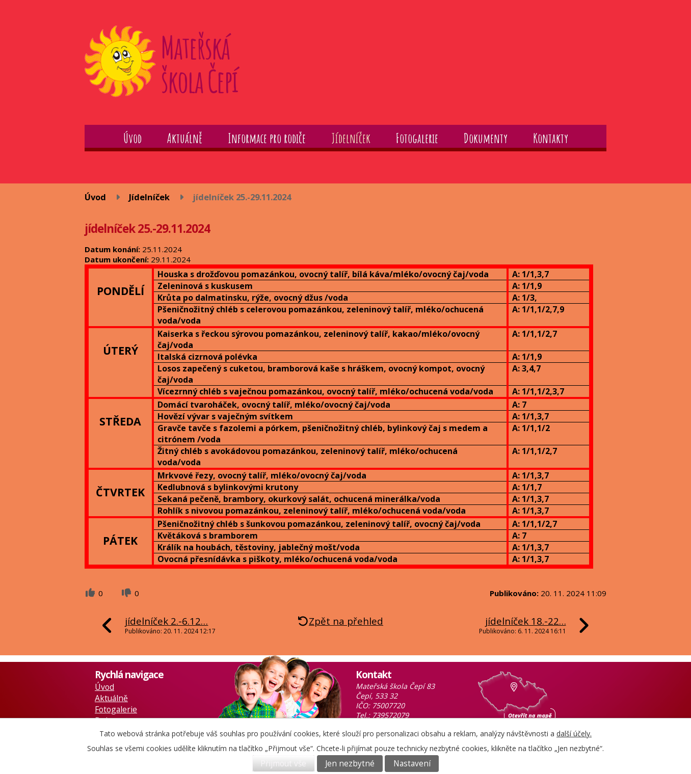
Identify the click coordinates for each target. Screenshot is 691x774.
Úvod (132, 138)
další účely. (574, 733)
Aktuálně (184, 138)
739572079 (390, 715)
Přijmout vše (283, 763)
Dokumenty (486, 138)
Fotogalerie (417, 138)
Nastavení (412, 763)
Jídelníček (350, 138)
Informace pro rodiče (267, 138)
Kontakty (550, 138)
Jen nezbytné (350, 763)
